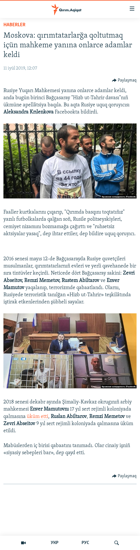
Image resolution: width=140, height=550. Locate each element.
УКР (54, 543)
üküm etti (37, 416)
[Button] (124, 80)
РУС (85, 543)
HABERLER (14, 25)
